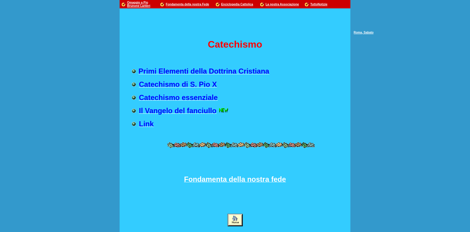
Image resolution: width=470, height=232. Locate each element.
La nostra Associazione (282, 4)
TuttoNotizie (318, 4)
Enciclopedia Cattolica (237, 4)
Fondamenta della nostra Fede (187, 4)
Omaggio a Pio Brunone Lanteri (138, 4)
